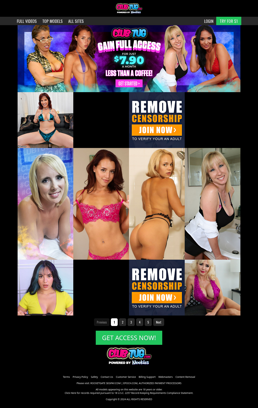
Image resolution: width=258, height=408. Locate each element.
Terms (66, 377)
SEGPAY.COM (113, 383)
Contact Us (107, 377)
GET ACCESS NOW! (129, 337)
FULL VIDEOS (27, 21)
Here (73, 393)
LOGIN (208, 21)
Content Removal (185, 377)
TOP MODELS (52, 21)
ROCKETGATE (97, 383)
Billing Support (147, 377)
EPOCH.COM (130, 383)
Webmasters (165, 377)
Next (158, 322)
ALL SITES (76, 21)
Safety (94, 377)
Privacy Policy (80, 377)
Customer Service (126, 377)
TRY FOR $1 (229, 21)
